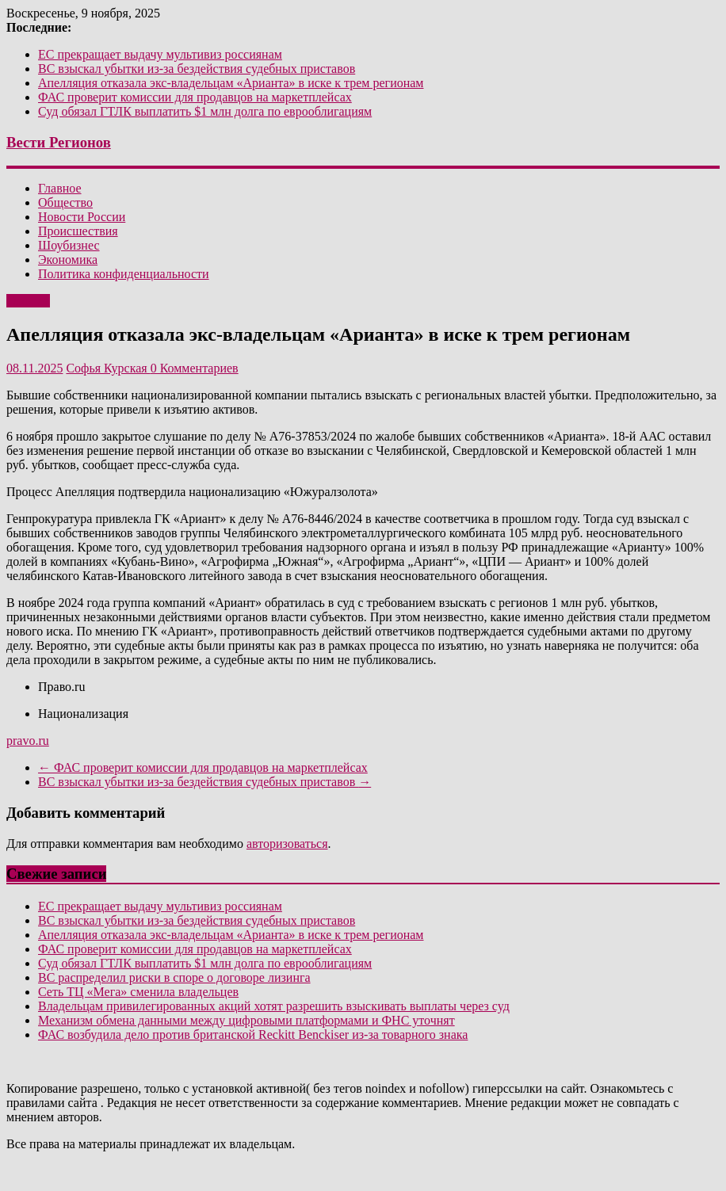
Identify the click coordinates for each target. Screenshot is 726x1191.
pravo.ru (27, 740)
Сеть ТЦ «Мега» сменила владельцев (138, 991)
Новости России (81, 216)
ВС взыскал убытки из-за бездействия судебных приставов (196, 68)
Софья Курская (108, 368)
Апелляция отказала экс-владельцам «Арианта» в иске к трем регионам (230, 83)
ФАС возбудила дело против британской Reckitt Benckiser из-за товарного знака (253, 1034)
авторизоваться (287, 843)
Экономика (67, 259)
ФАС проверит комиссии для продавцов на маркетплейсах (195, 97)
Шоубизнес (69, 245)
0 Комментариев (195, 368)
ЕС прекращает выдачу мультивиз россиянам (160, 54)
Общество (65, 202)
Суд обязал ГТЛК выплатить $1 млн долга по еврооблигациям (205, 111)
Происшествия (78, 231)
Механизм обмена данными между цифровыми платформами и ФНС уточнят (246, 1020)
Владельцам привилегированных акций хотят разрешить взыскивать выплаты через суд (274, 1006)
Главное (60, 188)
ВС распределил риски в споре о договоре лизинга (174, 977)
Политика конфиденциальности (123, 274)
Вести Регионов (58, 142)
